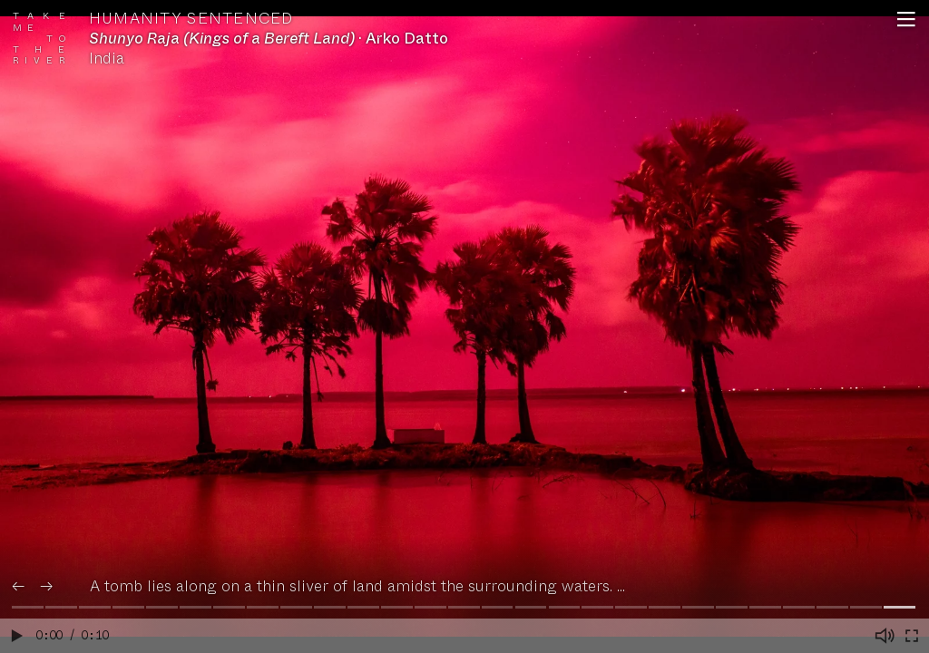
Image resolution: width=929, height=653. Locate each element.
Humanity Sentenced (191, 19)
